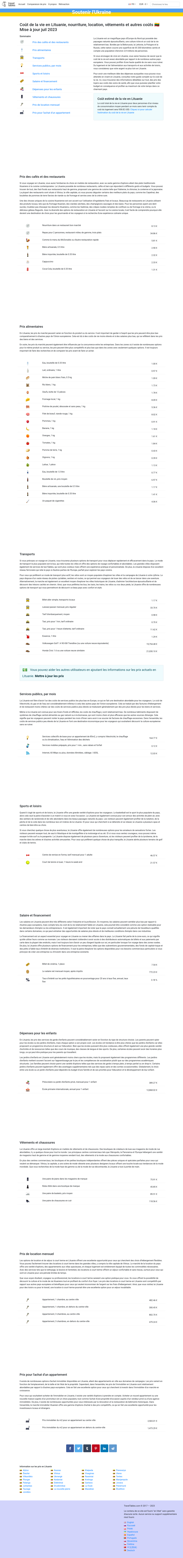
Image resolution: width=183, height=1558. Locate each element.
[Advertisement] (91, 151)
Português (130, 1538)
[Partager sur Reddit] (113, 1448)
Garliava (88, 1483)
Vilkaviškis (28, 1476)
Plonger (26, 1479)
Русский (129, 1525)
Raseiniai (89, 1476)
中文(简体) (130, 1547)
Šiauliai (26, 1473)
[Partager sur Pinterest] (96, 1448)
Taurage (26, 1489)
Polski (128, 1528)
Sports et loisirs (41, 73)
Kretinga (89, 1479)
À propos (52, 4)
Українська (131, 1532)
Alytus (25, 1470)
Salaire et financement (45, 81)
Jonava (119, 1483)
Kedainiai (58, 1479)
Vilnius (57, 1473)
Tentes (119, 1476)
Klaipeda (89, 1470)
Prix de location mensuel (46, 104)
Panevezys (121, 1470)
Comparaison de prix (36, 4)
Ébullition (120, 1489)
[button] (143, 4)
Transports (39, 57)
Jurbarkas (27, 1486)
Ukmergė (58, 1476)
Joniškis (26, 1492)
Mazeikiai (89, 1489)
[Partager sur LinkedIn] (104, 1448)
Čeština (129, 1544)
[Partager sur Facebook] (70, 1448)
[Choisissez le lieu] (165, 4)
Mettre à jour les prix (49, 676)
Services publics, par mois (47, 65)
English (129, 1522)
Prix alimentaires (42, 50)
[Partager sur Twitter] (78, 1448)
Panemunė (121, 1486)
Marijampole (122, 1479)
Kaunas (57, 1470)
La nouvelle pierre (62, 1489)
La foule (88, 1486)
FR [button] (131, 4)
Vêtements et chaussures (47, 97)
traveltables (11, 4)
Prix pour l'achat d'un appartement (51, 112)
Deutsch (129, 1550)
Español (129, 1535)
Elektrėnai (58, 1483)
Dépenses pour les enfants (47, 89)
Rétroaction (64, 4)
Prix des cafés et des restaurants (51, 42)
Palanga (26, 1483)
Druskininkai (59, 1486)
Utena (118, 1473)
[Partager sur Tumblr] (87, 1448)
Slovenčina (130, 1541)
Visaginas (89, 1473)
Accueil (21, 4)
